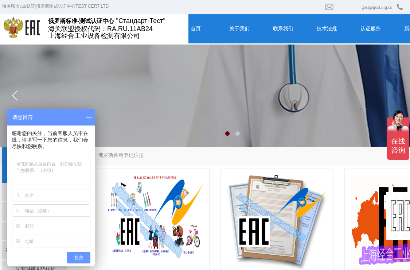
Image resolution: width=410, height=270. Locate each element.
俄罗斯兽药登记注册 (121, 155)
